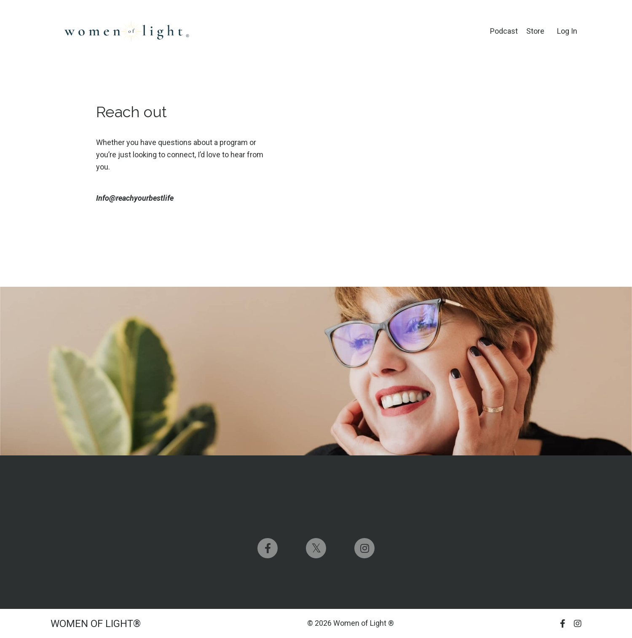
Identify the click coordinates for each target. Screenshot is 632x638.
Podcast (504, 31)
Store (535, 31)
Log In (567, 31)
